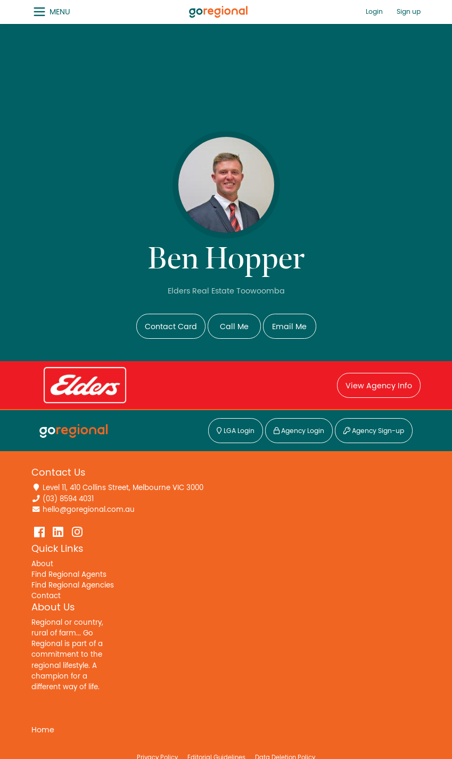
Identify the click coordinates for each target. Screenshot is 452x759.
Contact (46, 596)
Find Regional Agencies (72, 585)
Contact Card (171, 327)
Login (374, 12)
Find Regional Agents (68, 574)
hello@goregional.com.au (89, 509)
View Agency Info (379, 386)
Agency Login (299, 431)
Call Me (234, 327)
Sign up (409, 12)
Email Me (289, 327)
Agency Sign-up (373, 431)
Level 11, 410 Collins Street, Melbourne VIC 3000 (123, 488)
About (42, 564)
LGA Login (235, 431)
